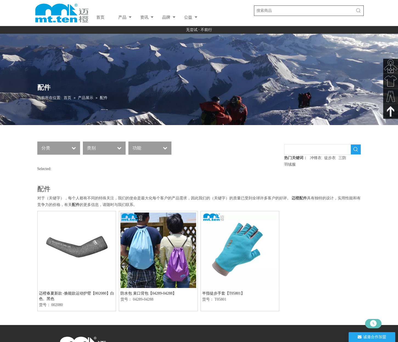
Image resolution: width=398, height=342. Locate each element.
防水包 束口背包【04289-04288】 (148, 293)
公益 (188, 17)
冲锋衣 (315, 158)
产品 (122, 17)
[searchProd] (317, 149)
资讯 (144, 17)
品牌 (166, 17)
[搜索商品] (304, 11)
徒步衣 (330, 158)
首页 (100, 17)
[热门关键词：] (358, 11)
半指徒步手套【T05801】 (223, 293)
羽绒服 (290, 164)
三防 (342, 158)
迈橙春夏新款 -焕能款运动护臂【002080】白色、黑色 (76, 296)
